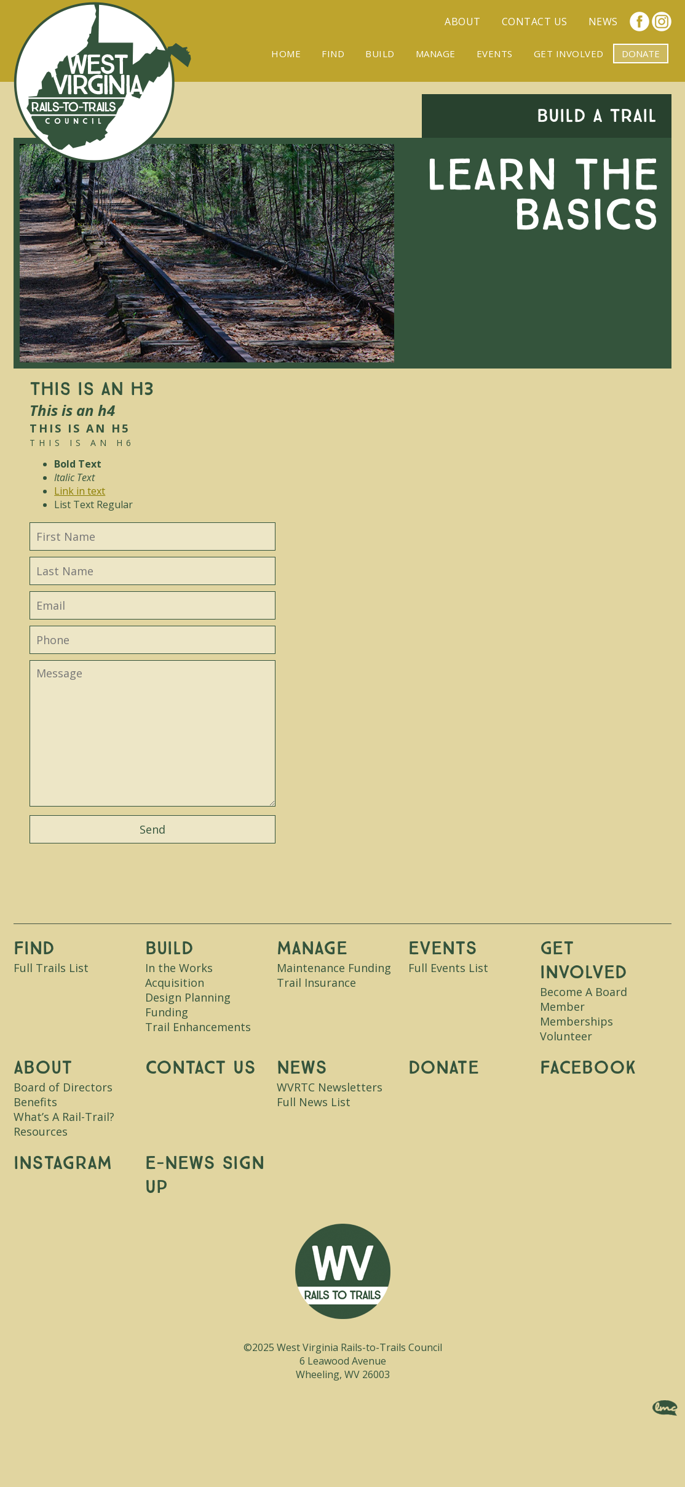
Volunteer (566, 1036)
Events (495, 53)
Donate (443, 1068)
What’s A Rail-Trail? (64, 1116)
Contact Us (535, 21)
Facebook (639, 21)
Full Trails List (51, 967)
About (463, 21)
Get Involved (569, 53)
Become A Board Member (583, 999)
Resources (41, 1131)
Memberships (576, 1021)
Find (333, 53)
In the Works (179, 967)
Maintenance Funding (334, 967)
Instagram (661, 21)
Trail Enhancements (198, 1026)
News (603, 21)
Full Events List (448, 967)
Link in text (79, 491)
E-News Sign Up (204, 1175)
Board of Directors (63, 1087)
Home (286, 53)
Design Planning (188, 997)
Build (380, 53)
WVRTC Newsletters (329, 1087)
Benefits (35, 1101)
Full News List (313, 1101)
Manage (436, 53)
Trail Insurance (316, 982)
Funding (166, 1012)
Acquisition (174, 982)
